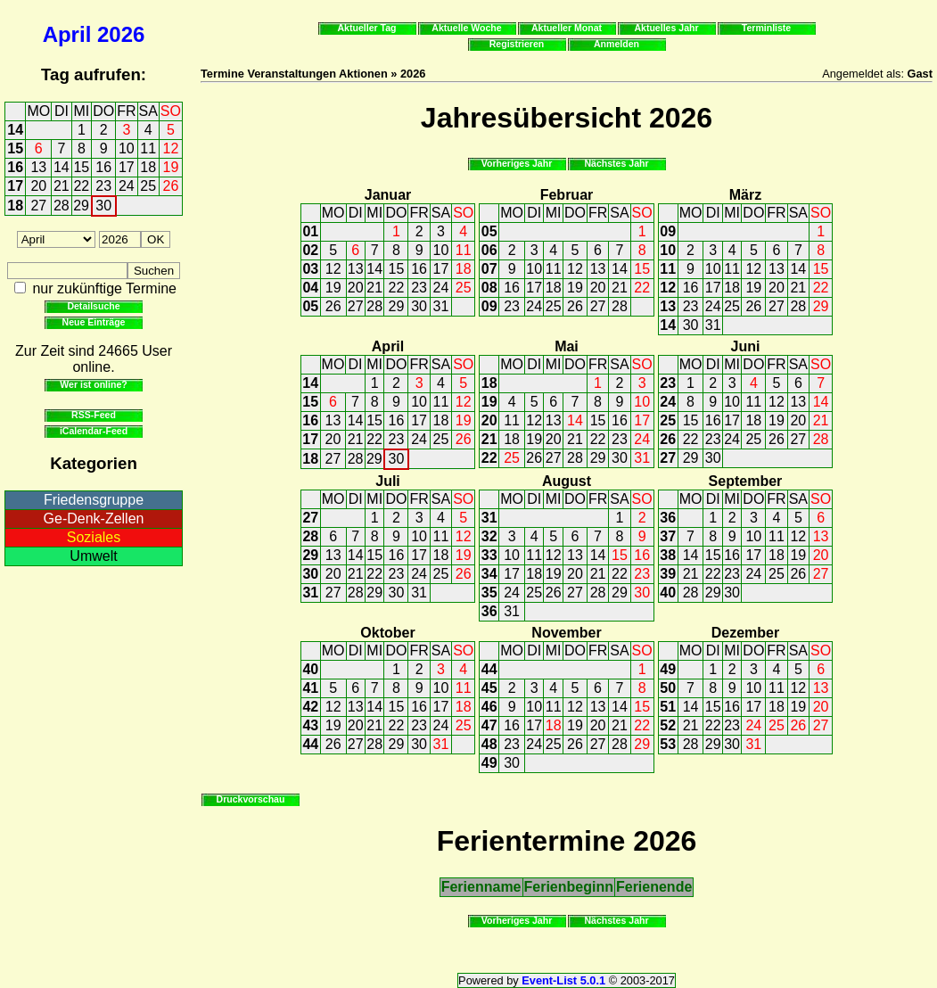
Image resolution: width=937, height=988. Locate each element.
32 (489, 536)
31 (441, 306)
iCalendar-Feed (93, 430)
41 (310, 688)
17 (127, 167)
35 (489, 592)
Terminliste (766, 27)
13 (38, 167)
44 (310, 744)
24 (127, 185)
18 (148, 167)
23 (103, 185)
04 (310, 287)
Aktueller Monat (566, 27)
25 (148, 185)
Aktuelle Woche (466, 27)
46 (489, 706)
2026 (120, 34)
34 (489, 573)
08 (489, 287)
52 (668, 725)
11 (148, 148)
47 (489, 725)
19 (171, 167)
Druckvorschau (251, 799)
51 (668, 706)
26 (171, 185)
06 (489, 250)
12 (171, 148)
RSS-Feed (93, 414)
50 (668, 688)
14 (15, 129)
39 (668, 573)
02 (310, 250)
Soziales (93, 537)
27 (38, 205)
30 (103, 205)
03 (310, 268)
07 (489, 268)
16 (15, 167)
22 (81, 185)
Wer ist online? (93, 384)
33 (489, 555)
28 (61, 205)
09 (489, 306)
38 (668, 555)
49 (489, 762)
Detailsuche (93, 306)
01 (310, 231)
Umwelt (93, 556)
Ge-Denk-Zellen (94, 518)
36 (489, 611)
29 (81, 205)
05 (310, 306)
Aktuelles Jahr (666, 27)
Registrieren (517, 43)
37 (668, 536)
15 (15, 148)
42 (310, 706)
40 (668, 592)
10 (127, 148)
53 (668, 744)
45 (489, 688)
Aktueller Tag (366, 27)
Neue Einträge (94, 322)
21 (61, 185)
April (67, 34)
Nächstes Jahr (616, 163)
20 (38, 185)
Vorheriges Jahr (517, 163)
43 (310, 725)
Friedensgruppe (94, 499)
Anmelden (616, 43)
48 (489, 744)
